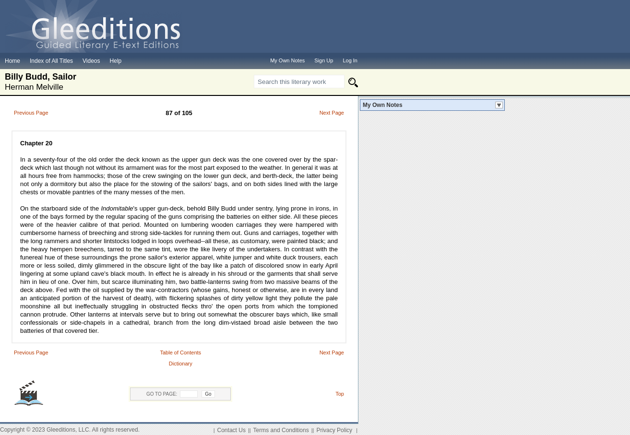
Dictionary (180, 363)
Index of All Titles (51, 61)
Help (116, 61)
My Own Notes (383, 105)
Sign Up (323, 60)
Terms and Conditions (281, 430)
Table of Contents (180, 352)
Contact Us (231, 430)
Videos (91, 61)
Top (339, 394)
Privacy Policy (334, 430)
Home (12, 61)
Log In (350, 60)
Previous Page (31, 113)
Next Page (332, 113)
